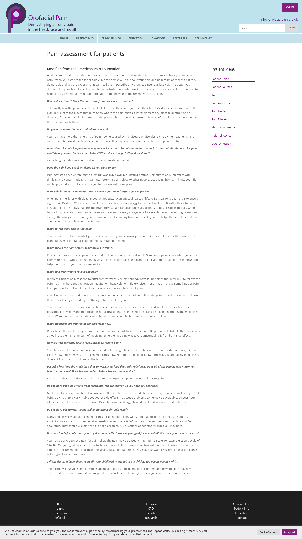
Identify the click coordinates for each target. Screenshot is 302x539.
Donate (242, 518)
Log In (289, 7)
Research (151, 518)
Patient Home (220, 79)
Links (60, 508)
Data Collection (221, 143)
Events (151, 513)
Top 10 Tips (219, 95)
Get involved (203, 38)
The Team (60, 513)
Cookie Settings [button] (268, 532)
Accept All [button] (289, 532)
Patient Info (85, 38)
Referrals (180, 38)
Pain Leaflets (220, 111)
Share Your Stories (224, 127)
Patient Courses (222, 87)
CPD (151, 508)
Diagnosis (158, 38)
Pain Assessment (222, 103)
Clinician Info (111, 38)
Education (136, 38)
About (64, 38)
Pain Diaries (219, 119)
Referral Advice (221, 135)
